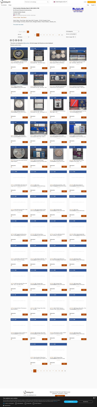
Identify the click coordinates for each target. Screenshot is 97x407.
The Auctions (4, 5)
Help (88, 5)
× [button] (95, 397)
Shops (10, 5)
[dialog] (48, 401)
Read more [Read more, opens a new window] (56, 401)
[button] (32, 405)
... (56, 34)
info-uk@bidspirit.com (31, 395)
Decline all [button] (85, 401)
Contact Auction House (19, 12)
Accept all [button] (71, 401)
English (93, 5)
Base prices (26, 43)
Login (85, 1)
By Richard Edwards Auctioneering (22, 10)
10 (59, 34)
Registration (91, 1)
